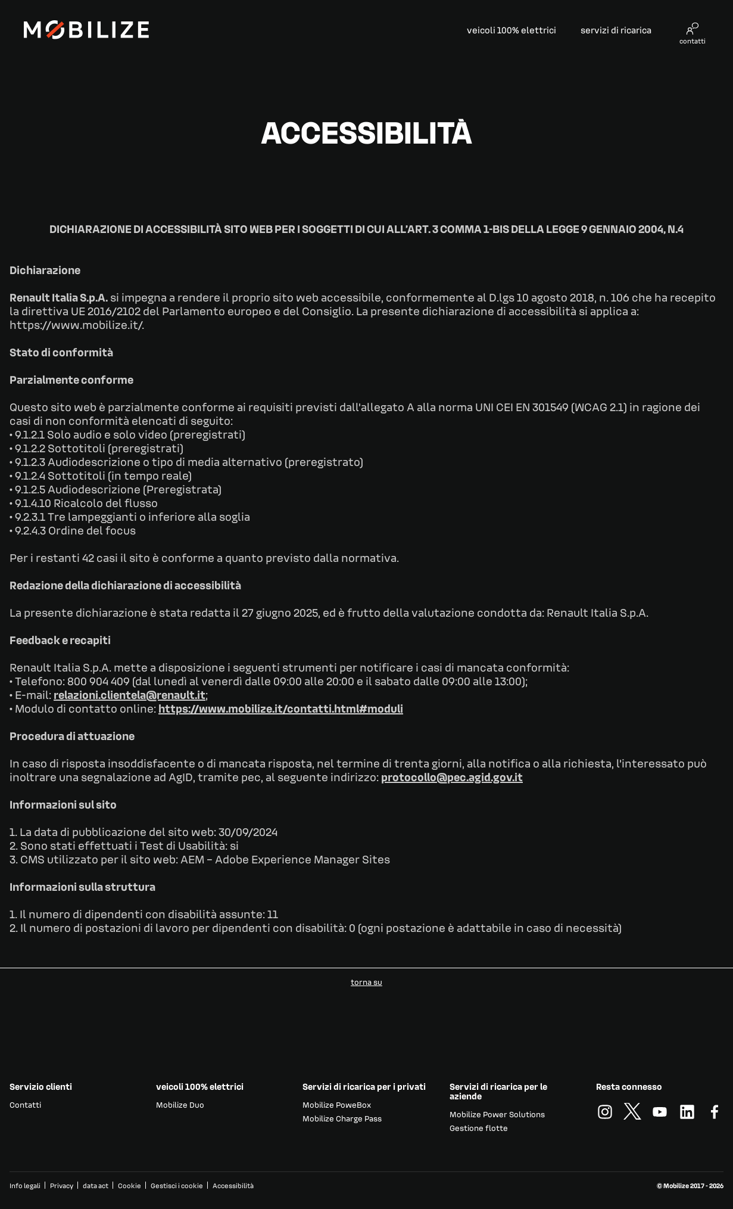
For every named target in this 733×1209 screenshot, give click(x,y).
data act (95, 1185)
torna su (366, 982)
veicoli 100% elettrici (511, 30)
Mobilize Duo (180, 1104)
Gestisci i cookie (177, 1186)
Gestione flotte (479, 1128)
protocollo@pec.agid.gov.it (452, 776)
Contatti (25, 1104)
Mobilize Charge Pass (342, 1118)
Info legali (25, 1185)
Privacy (61, 1185)
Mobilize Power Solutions (497, 1114)
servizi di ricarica (616, 30)
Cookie (129, 1185)
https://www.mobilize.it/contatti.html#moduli (280, 708)
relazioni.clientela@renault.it (129, 694)
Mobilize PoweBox (336, 1104)
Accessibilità (233, 1185)
